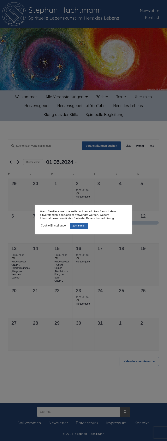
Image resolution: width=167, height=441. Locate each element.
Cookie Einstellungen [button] (54, 225)
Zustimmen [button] (79, 225)
